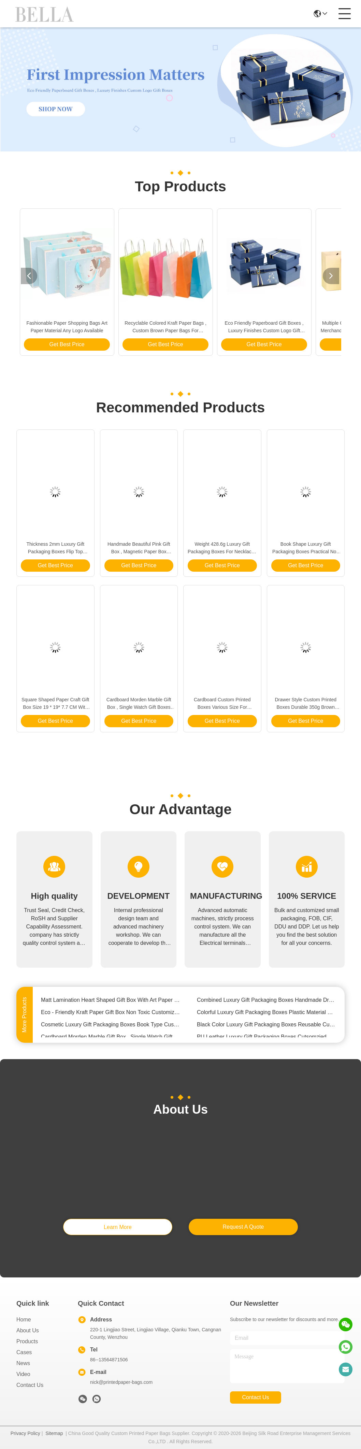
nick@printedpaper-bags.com (121, 1382)
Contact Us (29, 1385)
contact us (255, 1397)
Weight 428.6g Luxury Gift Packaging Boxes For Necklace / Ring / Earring (222, 548)
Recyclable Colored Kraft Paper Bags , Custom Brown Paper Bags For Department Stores (165, 327)
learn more (118, 1227)
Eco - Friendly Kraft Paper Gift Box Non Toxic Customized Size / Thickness (110, 1013)
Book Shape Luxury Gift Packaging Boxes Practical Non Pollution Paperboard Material (305, 548)
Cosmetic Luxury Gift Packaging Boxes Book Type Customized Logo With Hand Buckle (110, 1025)
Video (23, 1374)
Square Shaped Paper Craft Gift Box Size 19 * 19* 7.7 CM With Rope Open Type (55, 704)
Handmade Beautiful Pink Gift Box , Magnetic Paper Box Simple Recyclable (138, 548)
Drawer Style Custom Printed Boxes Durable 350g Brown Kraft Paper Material (305, 704)
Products (27, 1341)
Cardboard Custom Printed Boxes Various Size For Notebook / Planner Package (222, 704)
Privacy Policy (25, 1433)
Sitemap (54, 1433)
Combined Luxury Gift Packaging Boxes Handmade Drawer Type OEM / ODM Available (266, 1001)
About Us (27, 1330)
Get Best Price (67, 344)
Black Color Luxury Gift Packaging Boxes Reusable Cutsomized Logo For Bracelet (266, 1025)
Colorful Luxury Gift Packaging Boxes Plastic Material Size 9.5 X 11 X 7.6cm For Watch (266, 1013)
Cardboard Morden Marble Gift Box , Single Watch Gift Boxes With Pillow (138, 704)
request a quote (243, 1227)
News (23, 1363)
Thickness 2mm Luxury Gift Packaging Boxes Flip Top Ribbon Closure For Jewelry (55, 548)
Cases (24, 1352)
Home (23, 1319)
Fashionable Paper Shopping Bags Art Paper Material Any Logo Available (66, 326)
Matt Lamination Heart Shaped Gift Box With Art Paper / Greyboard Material (110, 1001)
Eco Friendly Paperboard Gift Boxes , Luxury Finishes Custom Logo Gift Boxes (264, 327)
